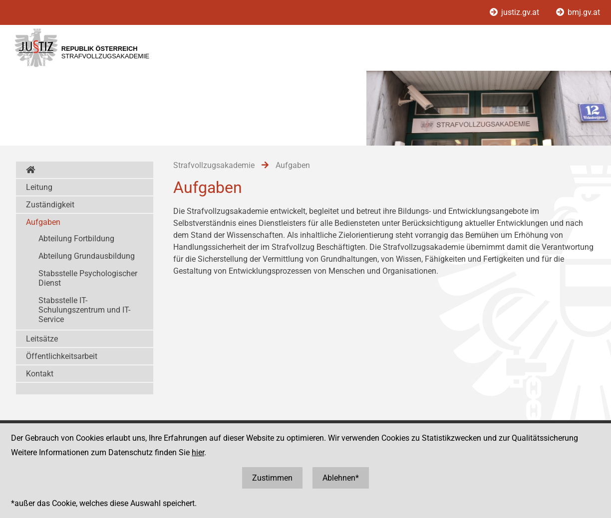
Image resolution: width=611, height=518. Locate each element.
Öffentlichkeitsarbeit (61, 356)
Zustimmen (272, 478)
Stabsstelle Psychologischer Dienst (87, 278)
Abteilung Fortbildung (76, 238)
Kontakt (39, 373)
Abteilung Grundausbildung (86, 256)
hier (198, 452)
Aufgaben (43, 222)
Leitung (39, 187)
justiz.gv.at (515, 12)
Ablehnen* (340, 478)
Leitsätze (42, 339)
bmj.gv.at (578, 12)
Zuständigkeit (50, 204)
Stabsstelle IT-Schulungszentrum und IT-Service (84, 310)
